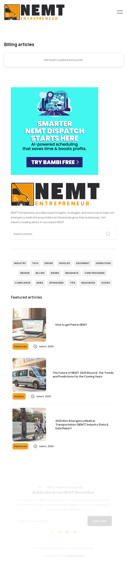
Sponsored (56, 282)
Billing (40, 273)
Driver (49, 263)
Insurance (72, 273)
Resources (88, 282)
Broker (25, 273)
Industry (20, 263)
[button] (120, 12)
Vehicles (64, 263)
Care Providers (94, 273)
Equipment (83, 263)
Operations (103, 263)
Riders (55, 273)
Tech (35, 263)
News (40, 282)
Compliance (23, 282)
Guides (105, 282)
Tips (72, 282)
